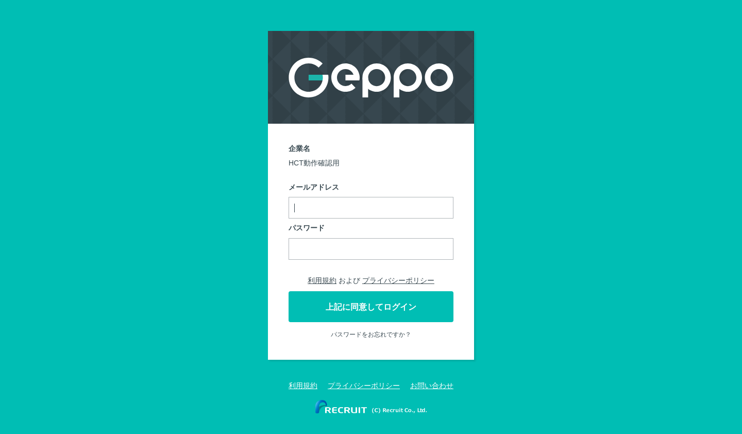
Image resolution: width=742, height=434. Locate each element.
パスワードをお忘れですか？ (371, 334)
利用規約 (322, 280)
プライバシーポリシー (398, 280)
